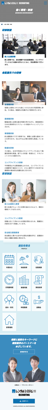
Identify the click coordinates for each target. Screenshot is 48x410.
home (2, 25)
